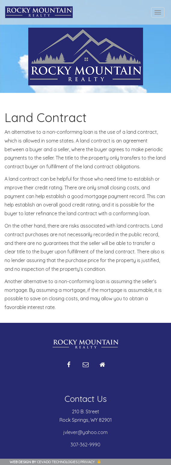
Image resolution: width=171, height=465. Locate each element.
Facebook (68, 367)
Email (85, 367)
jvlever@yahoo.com (85, 432)
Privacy (87, 462)
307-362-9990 (85, 445)
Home (102, 367)
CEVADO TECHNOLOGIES (57, 462)
